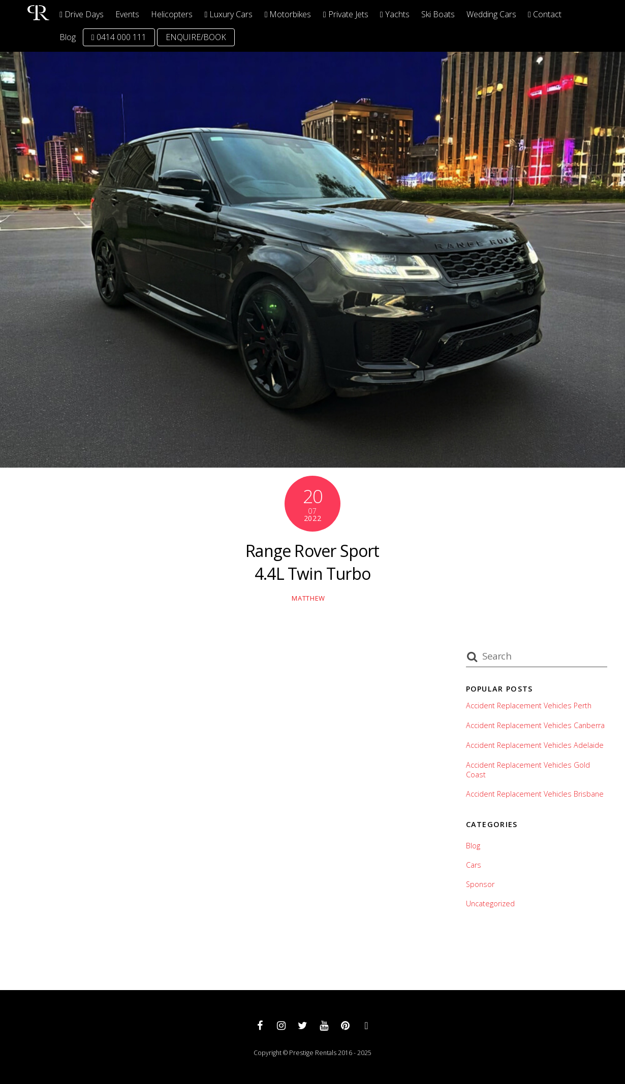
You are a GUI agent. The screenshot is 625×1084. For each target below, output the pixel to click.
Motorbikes (288, 14)
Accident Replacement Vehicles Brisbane (535, 794)
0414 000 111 (118, 37)
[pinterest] (345, 1025)
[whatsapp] (366, 1025)
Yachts (395, 14)
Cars (473, 865)
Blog (67, 37)
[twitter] (302, 1025)
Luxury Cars (229, 14)
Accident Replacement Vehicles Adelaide (535, 745)
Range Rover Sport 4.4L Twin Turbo (312, 562)
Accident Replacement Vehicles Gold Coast (528, 770)
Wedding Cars (491, 14)
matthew (308, 598)
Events (127, 14)
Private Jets (345, 14)
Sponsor (480, 884)
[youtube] (323, 1025)
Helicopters (172, 14)
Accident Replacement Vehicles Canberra (535, 725)
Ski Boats (438, 14)
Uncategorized (490, 903)
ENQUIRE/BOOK (196, 37)
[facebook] (259, 1025)
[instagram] (281, 1025)
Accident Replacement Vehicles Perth (528, 705)
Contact (544, 14)
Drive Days (81, 14)
